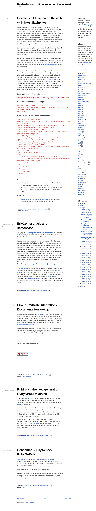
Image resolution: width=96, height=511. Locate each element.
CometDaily (22, 235)
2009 (81, 203)
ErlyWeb (37, 459)
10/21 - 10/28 (85, 255)
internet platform (83, 164)
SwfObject (47, 79)
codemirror (81, 95)
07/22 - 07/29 (85, 283)
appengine (81, 129)
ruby (22, 437)
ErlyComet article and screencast (32, 226)
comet (23, 292)
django (80, 150)
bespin (80, 79)
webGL (80, 194)
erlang (27, 292)
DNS (79, 144)
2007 (81, 207)
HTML (80, 103)
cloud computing (83, 93)
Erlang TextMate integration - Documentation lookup (37, 307)
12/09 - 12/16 (85, 212)
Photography (88, 25)
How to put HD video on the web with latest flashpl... (87, 216)
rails (79, 184)
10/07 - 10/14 (85, 260)
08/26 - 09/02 (85, 274)
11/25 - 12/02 (85, 244)
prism (80, 180)
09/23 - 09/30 (85, 265)
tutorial (80, 192)
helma (80, 160)
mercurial (81, 170)
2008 (81, 205)
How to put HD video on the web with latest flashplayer (39, 20)
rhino (79, 121)
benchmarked (47, 459)
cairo (79, 113)
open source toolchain (48, 64)
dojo (79, 81)
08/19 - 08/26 (85, 276)
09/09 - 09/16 (85, 269)
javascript (81, 75)
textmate (28, 376)
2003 (81, 286)
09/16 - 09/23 (85, 267)
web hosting (24, 268)
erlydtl (80, 115)
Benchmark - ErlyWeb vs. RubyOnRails (34, 452)
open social (81, 174)
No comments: (44, 435)
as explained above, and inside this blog (34, 199)
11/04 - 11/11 (85, 251)
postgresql (81, 176)
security (80, 99)
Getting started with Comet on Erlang (40, 233)
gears (80, 105)
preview (80, 178)
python (80, 140)
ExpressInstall (48, 81)
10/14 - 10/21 (85, 258)
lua (79, 168)
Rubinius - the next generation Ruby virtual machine (38, 392)
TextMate (36, 423)
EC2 (79, 127)
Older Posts (67, 498)
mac (79, 91)
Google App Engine (84, 83)
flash (22, 210)
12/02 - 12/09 (85, 241)
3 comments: (44, 209)
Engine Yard (29, 398)
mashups (81, 138)
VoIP (79, 146)
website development (33, 278)
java (79, 166)
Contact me (87, 62)
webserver (81, 125)
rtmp (79, 186)
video (26, 210)
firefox (80, 89)
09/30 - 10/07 (85, 262)
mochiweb (81, 119)
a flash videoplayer (43, 73)
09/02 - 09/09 (85, 272)
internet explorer (83, 162)
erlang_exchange (83, 154)
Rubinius (20, 404)
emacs (80, 97)
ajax (79, 148)
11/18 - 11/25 (85, 246)
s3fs (79, 188)
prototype (81, 182)
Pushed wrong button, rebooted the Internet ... (45, 4)
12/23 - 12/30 (85, 210)
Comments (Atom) (30, 502)
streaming (81, 190)
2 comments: (44, 290)
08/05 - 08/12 (85, 279)
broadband (49, 276)
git (79, 158)
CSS (79, 111)
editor (80, 152)
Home (44, 498)
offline (80, 172)
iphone (80, 136)
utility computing (83, 101)
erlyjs (79, 133)
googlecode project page (25, 324)
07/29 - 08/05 (85, 281)
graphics (80, 117)
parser (80, 107)
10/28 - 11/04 (85, 253)
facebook (81, 156)
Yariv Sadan (21, 459)
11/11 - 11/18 (85, 248)
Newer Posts (21, 498)
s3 (79, 123)
